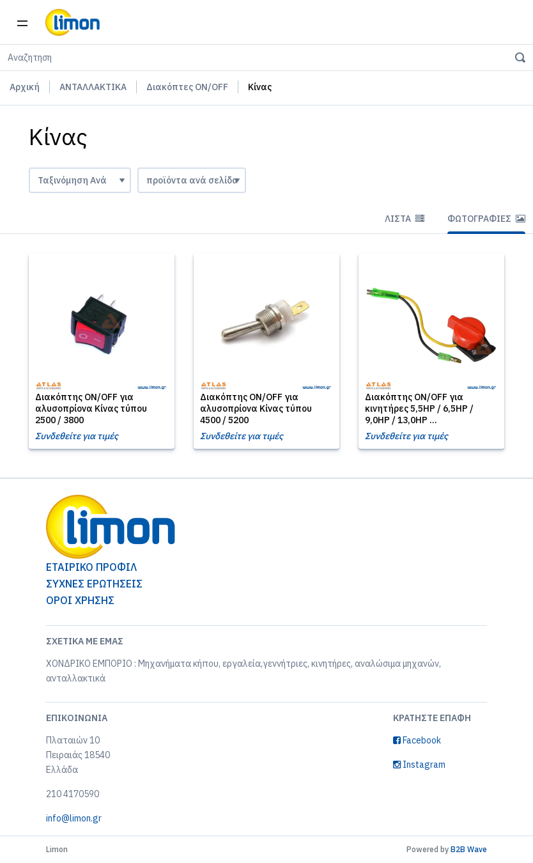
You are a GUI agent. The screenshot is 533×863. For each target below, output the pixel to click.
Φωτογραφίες (486, 218)
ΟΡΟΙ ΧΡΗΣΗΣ (80, 600)
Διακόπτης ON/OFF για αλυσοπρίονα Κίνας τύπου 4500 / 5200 (256, 408)
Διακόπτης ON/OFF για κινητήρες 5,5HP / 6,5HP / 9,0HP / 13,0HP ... (419, 408)
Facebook (417, 740)
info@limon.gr (74, 818)
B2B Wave (469, 849)
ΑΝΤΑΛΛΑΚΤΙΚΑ (93, 87)
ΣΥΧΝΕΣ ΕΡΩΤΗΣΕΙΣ (94, 583)
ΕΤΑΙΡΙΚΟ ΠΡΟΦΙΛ (91, 567)
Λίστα (404, 218)
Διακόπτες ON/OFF (187, 87)
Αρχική (25, 87)
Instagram (419, 764)
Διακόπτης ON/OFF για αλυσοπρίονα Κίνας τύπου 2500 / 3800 (91, 408)
